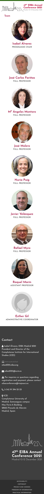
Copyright (22, 484)
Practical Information (22, 492)
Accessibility (22, 481)
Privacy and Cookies (22, 487)
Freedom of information (22, 489)
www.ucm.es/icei (11, 362)
